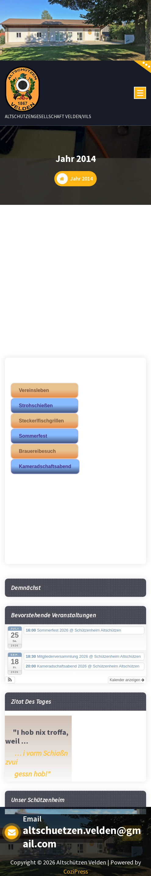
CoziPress (75, 871)
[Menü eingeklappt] (140, 93)
